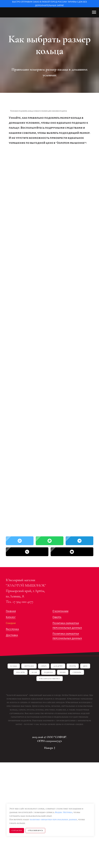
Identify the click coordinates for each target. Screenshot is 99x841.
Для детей (58, 666)
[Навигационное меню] (94, 12)
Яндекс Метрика (63, 812)
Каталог (11, 617)
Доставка (12, 635)
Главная (11, 611)
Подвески (48, 672)
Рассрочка (12, 629)
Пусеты (72, 666)
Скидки (11, 623)
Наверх (49, 748)
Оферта (56, 617)
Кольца (13, 666)
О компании (60, 611)
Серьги (44, 666)
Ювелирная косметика (49, 679)
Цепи (85, 666)
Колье (34, 672)
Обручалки (29, 666)
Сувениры (77, 672)
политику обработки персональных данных (53, 819)
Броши (63, 672)
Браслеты (20, 672)
